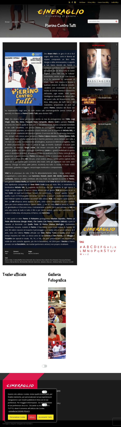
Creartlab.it (28, 424)
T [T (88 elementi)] (108, 250)
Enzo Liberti (45, 260)
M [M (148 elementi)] (84, 250)
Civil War (101, 150)
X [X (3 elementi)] (83, 254)
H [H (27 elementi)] (108, 247)
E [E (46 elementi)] (98, 247)
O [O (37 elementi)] (92, 251)
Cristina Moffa (17, 260)
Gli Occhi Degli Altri (104, 124)
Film (23, 21)
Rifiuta (32, 417)
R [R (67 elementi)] (101, 250)
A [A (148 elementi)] (84, 246)
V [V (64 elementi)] (114, 250)
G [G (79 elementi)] (105, 246)
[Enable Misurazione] (44, 391)
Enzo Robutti (54, 260)
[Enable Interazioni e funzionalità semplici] (44, 366)
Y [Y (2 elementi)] (85, 254)
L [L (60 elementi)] (80, 250)
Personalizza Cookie (17, 417)
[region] (31, 405)
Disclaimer (82, 2)
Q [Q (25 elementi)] (98, 251)
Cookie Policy (114, 2)
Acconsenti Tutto (45, 417)
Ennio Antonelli (27, 260)
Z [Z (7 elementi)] (88, 254)
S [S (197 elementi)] (105, 250)
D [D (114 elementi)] (95, 247)
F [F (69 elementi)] (101, 247)
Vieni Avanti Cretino (105, 98)
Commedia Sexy (18, 253)
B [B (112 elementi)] (88, 247)
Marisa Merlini (14, 262)
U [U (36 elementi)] (111, 251)
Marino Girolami (33, 253)
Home (7, 21)
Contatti (31, 21)
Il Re (99, 177)
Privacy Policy (91, 2)
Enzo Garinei (37, 260)
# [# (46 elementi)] (81, 247)
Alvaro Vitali (8, 260)
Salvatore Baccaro (46, 262)
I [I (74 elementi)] (110, 246)
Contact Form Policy (103, 2)
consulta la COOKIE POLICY (19, 411)
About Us (15, 21)
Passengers (99, 90)
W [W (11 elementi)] (81, 254)
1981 (6, 253)
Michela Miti (24, 262)
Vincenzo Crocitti (68, 262)
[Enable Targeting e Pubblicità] (44, 404)
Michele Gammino (34, 262)
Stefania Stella (57, 262)
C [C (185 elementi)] (91, 247)
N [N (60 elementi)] (88, 250)
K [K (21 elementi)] (115, 247)
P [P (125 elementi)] (95, 250)
